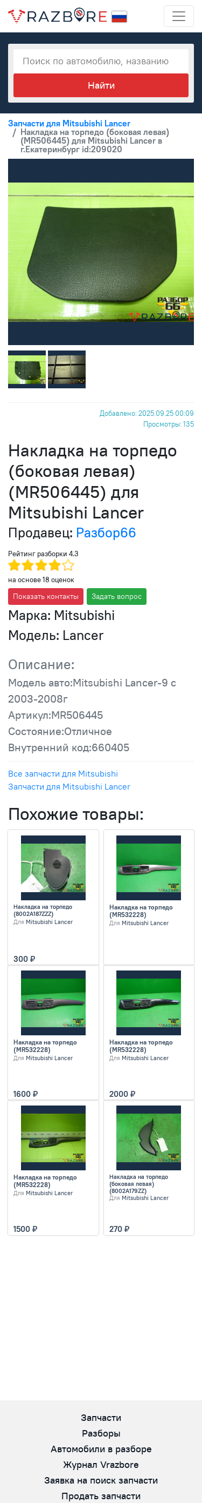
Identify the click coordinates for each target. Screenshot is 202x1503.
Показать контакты (46, 596)
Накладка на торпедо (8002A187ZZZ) (42, 911)
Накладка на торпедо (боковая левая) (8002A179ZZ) (138, 1184)
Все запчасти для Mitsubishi (63, 773)
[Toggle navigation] (179, 16)
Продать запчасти (101, 1495)
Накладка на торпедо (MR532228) (141, 911)
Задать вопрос (117, 596)
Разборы (101, 1433)
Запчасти (101, 1417)
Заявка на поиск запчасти (101, 1480)
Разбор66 (106, 532)
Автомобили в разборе (101, 1449)
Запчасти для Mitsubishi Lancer (69, 786)
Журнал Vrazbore (101, 1464)
